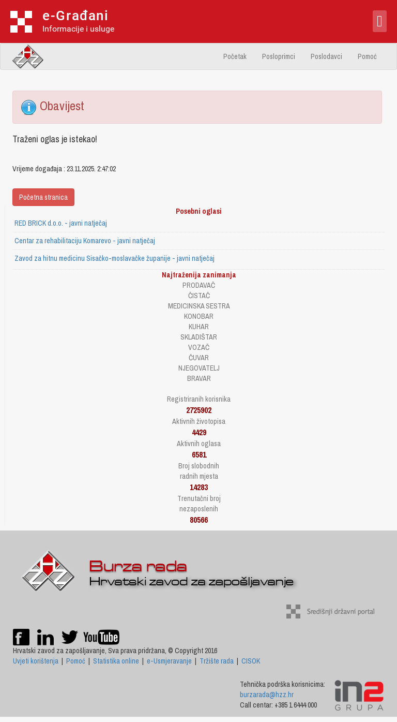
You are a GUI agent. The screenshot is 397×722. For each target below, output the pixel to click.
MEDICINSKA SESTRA (199, 306)
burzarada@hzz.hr (267, 694)
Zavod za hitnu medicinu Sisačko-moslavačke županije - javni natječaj (114, 258)
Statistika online (116, 661)
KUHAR (199, 326)
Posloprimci (278, 56)
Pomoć (367, 56)
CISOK (250, 661)
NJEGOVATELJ (199, 368)
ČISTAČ (199, 295)
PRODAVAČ (198, 285)
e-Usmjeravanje (169, 661)
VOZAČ (198, 347)
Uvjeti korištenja (35, 661)
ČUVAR (199, 357)
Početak (235, 56)
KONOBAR (198, 316)
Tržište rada (217, 661)
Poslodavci (326, 56)
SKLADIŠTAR (198, 337)
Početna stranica (43, 197)
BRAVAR (199, 378)
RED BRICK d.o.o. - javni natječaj (60, 223)
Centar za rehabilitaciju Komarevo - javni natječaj (84, 240)
